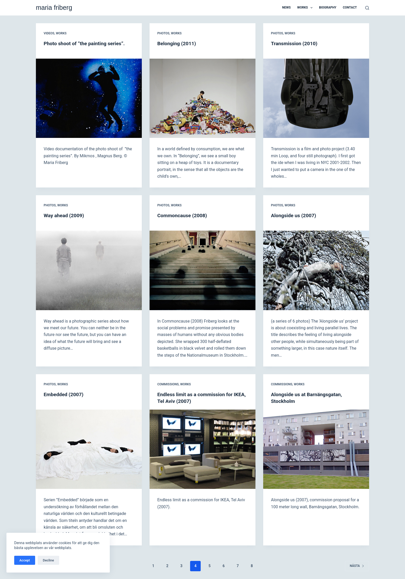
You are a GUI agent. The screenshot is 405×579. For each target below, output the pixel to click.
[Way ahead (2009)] (89, 270)
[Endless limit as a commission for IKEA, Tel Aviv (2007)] (202, 449)
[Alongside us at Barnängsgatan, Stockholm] (316, 449)
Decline (48, 560)
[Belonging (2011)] (202, 98)
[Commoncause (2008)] (202, 270)
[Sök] (367, 8)
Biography (327, 7)
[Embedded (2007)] (89, 449)
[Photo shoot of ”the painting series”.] (89, 98)
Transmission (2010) (295, 43)
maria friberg (54, 7)
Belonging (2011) (177, 43)
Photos (163, 33)
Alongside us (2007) (294, 215)
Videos (49, 33)
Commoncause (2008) (183, 215)
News (286, 7)
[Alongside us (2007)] (316, 270)
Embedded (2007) (64, 394)
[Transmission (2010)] (316, 98)
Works (306, 8)
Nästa (357, 566)
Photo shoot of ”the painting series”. (86, 43)
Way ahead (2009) (64, 215)
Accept (24, 560)
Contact (350, 7)
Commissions (168, 384)
